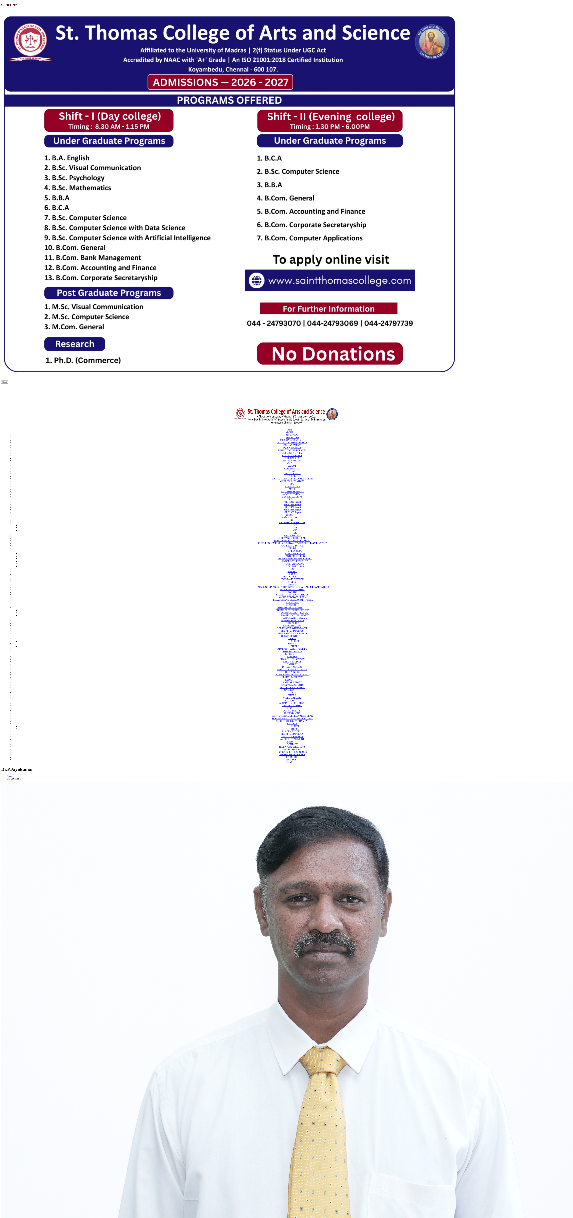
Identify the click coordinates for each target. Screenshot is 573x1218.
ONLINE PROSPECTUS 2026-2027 (293, 610)
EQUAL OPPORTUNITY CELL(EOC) (292, 540)
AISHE (292, 476)
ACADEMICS (289, 576)
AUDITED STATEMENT (292, 739)
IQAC (289, 463)
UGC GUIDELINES (292, 710)
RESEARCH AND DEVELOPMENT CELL (292, 600)
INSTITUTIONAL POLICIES (292, 450)
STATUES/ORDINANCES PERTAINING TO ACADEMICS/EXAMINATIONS (292, 587)
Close (4, 382)
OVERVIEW (292, 435)
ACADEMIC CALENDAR (292, 687)
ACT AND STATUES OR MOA (292, 442)
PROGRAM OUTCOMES (292, 589)
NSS (295, 527)
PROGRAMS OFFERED (292, 579)
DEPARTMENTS (289, 636)
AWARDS (292, 592)
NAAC (289, 515)
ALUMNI (289, 700)
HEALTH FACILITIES (292, 677)
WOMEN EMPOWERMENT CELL (295, 558)
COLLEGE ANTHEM (292, 453)
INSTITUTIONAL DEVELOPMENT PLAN (292, 478)
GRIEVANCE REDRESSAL (292, 538)
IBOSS (292, 574)
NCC (295, 525)
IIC (292, 569)
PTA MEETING (292, 486)
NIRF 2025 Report (292, 509)
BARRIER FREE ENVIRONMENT (292, 721)
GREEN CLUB (295, 551)
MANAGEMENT (292, 445)
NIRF (289, 499)
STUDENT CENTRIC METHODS (292, 594)
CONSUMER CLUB (295, 553)
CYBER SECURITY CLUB (295, 561)
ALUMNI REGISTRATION (292, 703)
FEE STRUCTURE (292, 625)
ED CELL (292, 571)
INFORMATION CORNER (292, 754)
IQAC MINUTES (292, 468)
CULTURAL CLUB (295, 564)
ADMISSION (289, 605)
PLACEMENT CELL (292, 731)
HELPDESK (292, 759)
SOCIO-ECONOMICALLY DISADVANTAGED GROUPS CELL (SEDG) (292, 543)
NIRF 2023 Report (292, 504)
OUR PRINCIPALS (292, 448)
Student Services (289, 517)
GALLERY (289, 690)
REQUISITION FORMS (292, 491)
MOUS (292, 489)
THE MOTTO (292, 437)
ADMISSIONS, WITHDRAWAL (292, 628)
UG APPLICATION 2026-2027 (295, 613)
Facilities (289, 654)
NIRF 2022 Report (292, 502)
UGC (289, 708)
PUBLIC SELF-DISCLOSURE (292, 752)
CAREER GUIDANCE (292, 545)
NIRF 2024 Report (292, 507)
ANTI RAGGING (292, 535)
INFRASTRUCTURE (292, 667)
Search (289, 762)
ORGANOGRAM (292, 473)
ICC (292, 520)
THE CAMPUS (292, 458)
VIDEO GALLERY (292, 698)
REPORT (289, 680)
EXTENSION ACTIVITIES (292, 522)
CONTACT (292, 744)
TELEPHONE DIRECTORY (292, 747)
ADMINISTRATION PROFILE (292, 649)
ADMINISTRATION (292, 651)
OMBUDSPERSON (292, 749)
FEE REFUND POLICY (292, 631)
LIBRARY (292, 656)
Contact (289, 741)
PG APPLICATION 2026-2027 (295, 615)
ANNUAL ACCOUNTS (292, 685)
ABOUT (289, 432)
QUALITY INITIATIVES (292, 481)
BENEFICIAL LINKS (292, 497)
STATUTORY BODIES (292, 736)
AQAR (292, 471)
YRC (295, 530)
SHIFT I (292, 582)
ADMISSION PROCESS (292, 620)
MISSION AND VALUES (292, 440)
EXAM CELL (292, 602)
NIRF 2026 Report (292, 512)
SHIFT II (292, 584)
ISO (292, 484)
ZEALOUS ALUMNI (292, 705)
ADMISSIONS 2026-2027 (289, 607)
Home (289, 429)
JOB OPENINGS (292, 672)
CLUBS (292, 548)
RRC (295, 533)
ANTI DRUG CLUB (295, 556)
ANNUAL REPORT (292, 682)
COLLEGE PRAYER (292, 455)
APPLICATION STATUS (295, 618)
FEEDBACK (292, 757)
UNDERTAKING (292, 713)
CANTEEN (292, 664)
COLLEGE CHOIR (295, 566)
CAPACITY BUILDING (292, 460)
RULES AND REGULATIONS (292, 633)
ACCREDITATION (292, 494)
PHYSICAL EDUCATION (292, 659)
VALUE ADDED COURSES (292, 597)
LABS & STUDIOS (292, 661)
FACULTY (292, 723)
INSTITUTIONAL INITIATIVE (292, 669)
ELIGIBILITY (292, 623)
